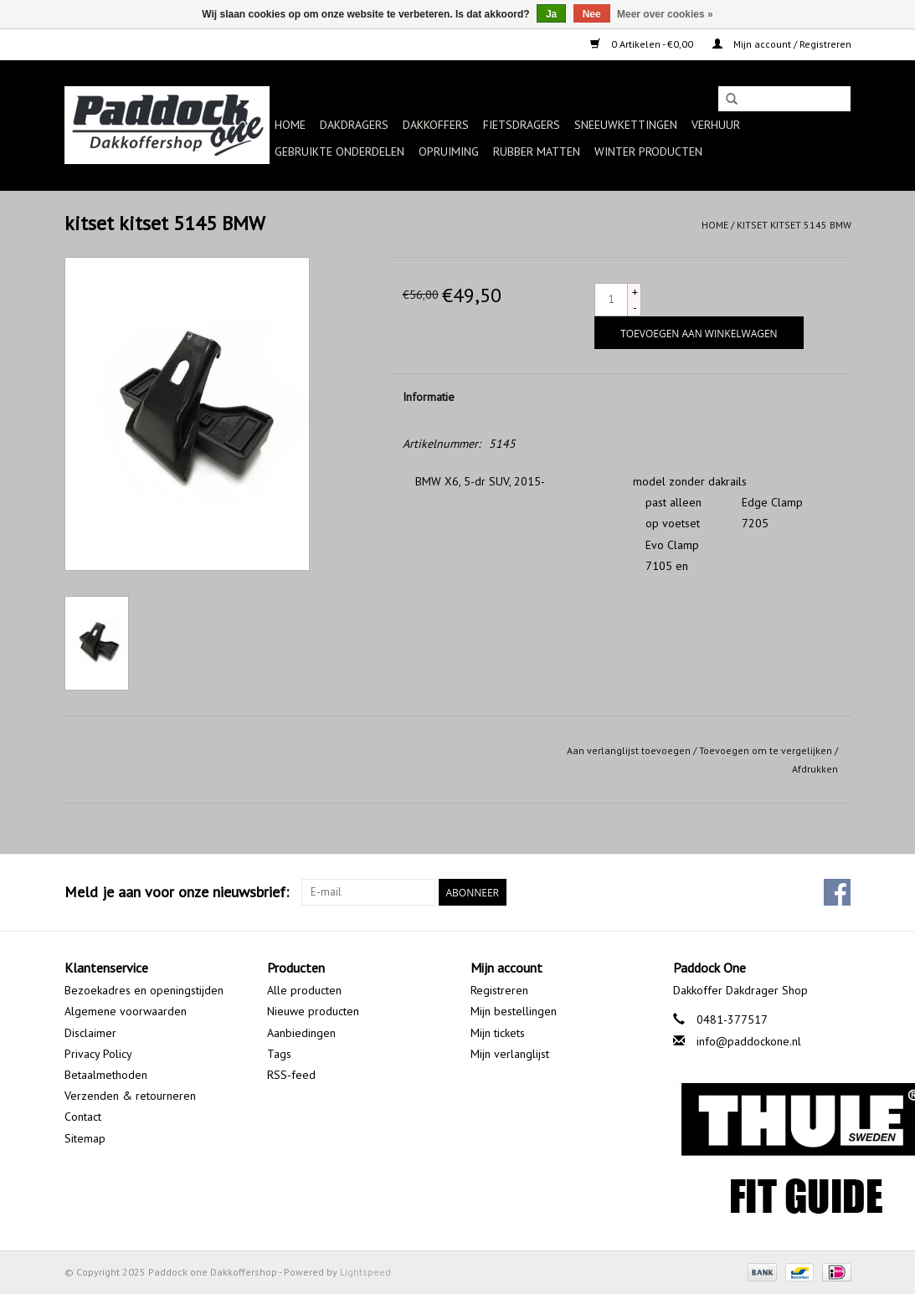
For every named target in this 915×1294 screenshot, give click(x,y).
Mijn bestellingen (513, 1011)
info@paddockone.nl (749, 1041)
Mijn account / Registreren (781, 44)
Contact (82, 1116)
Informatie (429, 396)
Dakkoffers (436, 124)
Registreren (499, 990)
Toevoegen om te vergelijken (767, 750)
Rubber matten (536, 151)
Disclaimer (90, 1032)
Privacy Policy (98, 1053)
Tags (279, 1053)
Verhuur (715, 124)
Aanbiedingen (301, 1032)
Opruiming (449, 151)
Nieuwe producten (313, 1011)
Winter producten (648, 151)
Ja (551, 14)
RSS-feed (291, 1074)
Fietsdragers (521, 124)
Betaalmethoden (105, 1074)
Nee (592, 14)
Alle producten (304, 990)
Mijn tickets (497, 1032)
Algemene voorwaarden (125, 1011)
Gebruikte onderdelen (339, 151)
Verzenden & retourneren (130, 1095)
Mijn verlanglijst (509, 1053)
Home (290, 124)
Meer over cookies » (665, 14)
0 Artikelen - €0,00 (643, 44)
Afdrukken (815, 769)
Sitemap (84, 1138)
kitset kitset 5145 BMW (794, 224)
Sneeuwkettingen (625, 124)
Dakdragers (354, 124)
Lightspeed (365, 1272)
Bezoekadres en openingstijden (144, 990)
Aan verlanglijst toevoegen (629, 750)
